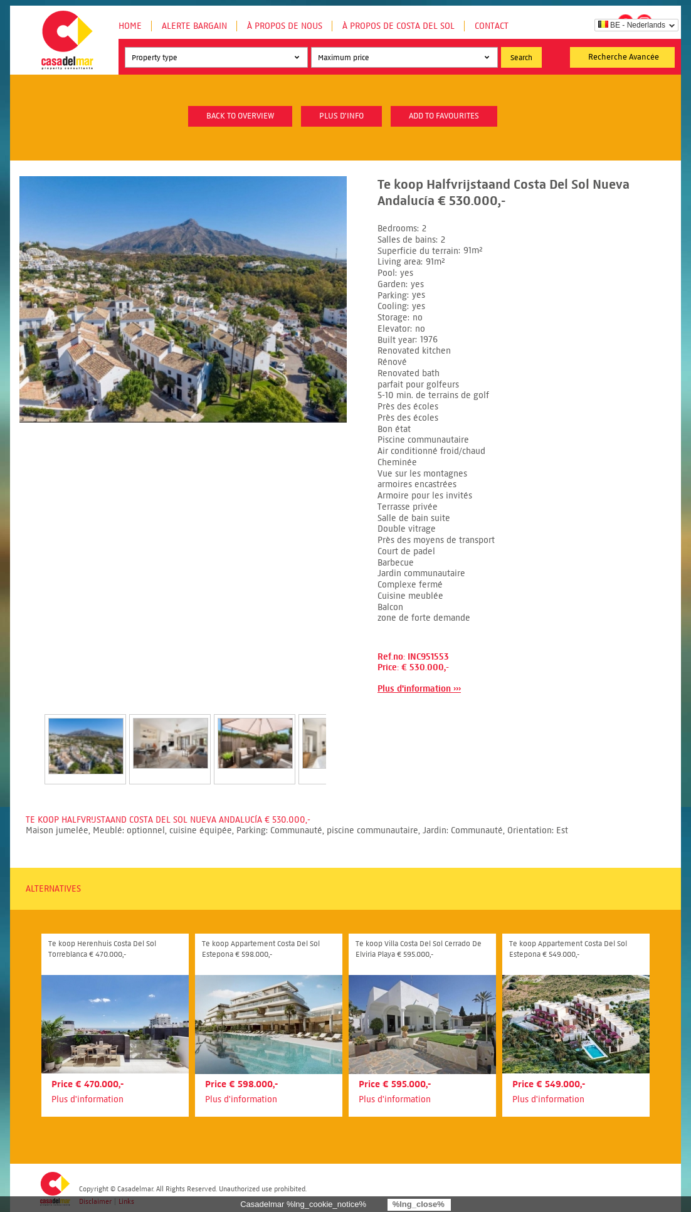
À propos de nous (284, 26)
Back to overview (240, 116)
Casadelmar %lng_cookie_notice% (303, 1204)
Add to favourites (444, 116)
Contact (492, 26)
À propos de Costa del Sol (398, 26)
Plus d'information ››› (419, 688)
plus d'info (341, 116)
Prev (29, 736)
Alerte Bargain (194, 26)
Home (130, 26)
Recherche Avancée (623, 57)
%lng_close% (419, 1204)
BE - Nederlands (631, 25)
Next (341, 736)
